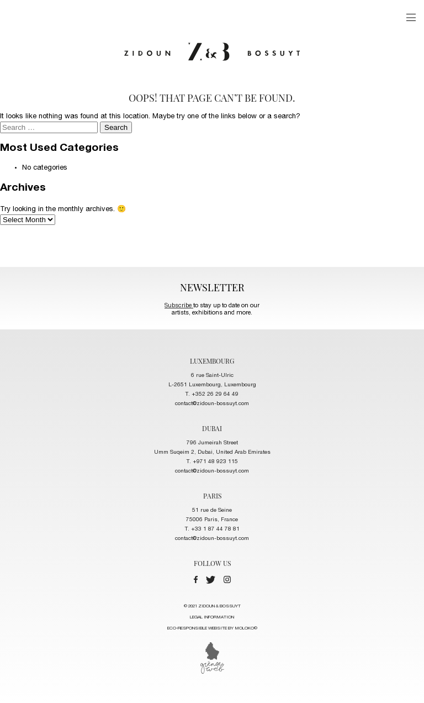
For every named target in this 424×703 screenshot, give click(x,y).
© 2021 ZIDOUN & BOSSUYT (212, 619)
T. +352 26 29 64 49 (212, 394)
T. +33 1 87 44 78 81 (212, 529)
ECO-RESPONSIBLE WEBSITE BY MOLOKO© (212, 628)
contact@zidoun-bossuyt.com (212, 404)
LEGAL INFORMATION (212, 617)
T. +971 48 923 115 (212, 462)
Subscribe (179, 306)
